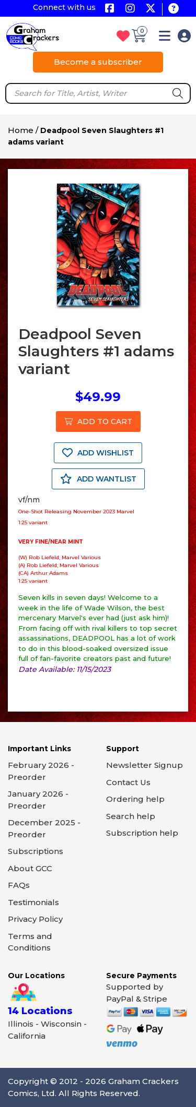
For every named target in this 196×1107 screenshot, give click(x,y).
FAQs (19, 885)
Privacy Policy (35, 919)
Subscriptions (35, 851)
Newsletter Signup (144, 765)
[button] (164, 38)
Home (20, 130)
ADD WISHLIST (98, 453)
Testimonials (33, 902)
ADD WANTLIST (98, 479)
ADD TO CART (98, 421)
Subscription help (142, 833)
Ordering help (135, 799)
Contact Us (128, 782)
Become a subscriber (98, 62)
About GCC (30, 868)
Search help (130, 816)
